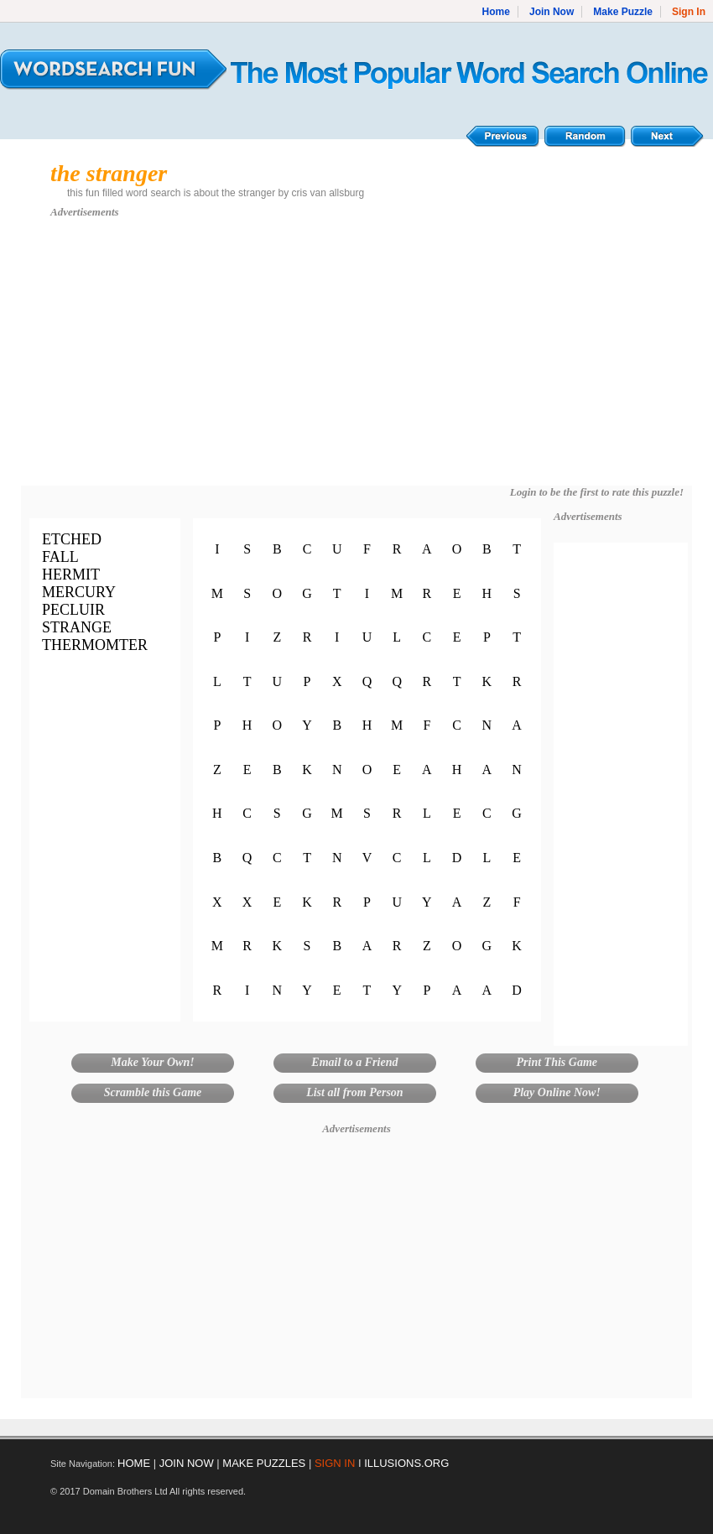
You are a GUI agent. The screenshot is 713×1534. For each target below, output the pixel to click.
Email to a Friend (354, 1062)
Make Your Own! (152, 1062)
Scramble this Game (153, 1092)
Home (496, 12)
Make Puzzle (623, 12)
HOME (133, 1463)
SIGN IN (335, 1463)
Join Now (551, 12)
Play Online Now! (557, 1092)
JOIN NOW (186, 1463)
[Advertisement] (357, 359)
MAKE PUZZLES (263, 1463)
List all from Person (354, 1092)
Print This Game (557, 1062)
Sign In (688, 12)
